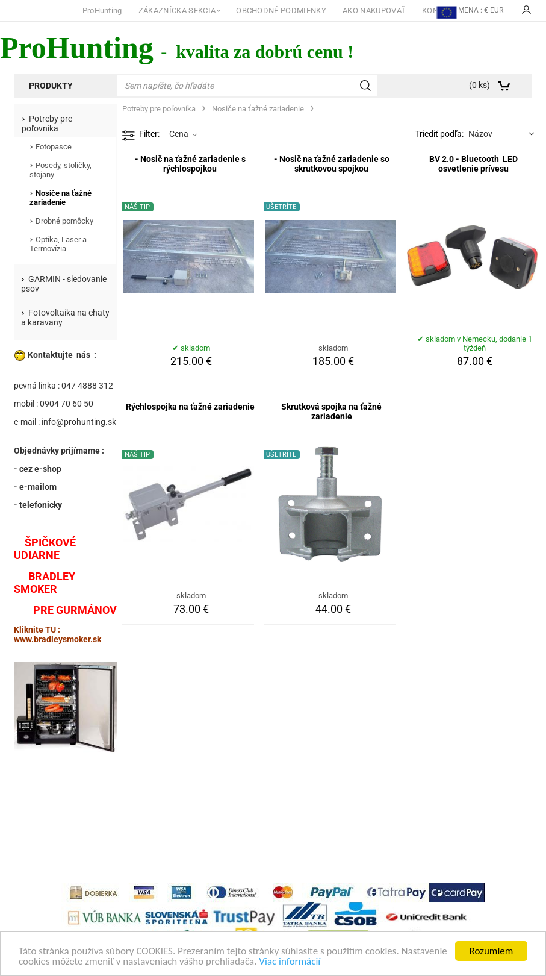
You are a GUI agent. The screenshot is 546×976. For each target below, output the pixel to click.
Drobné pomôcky (64, 220)
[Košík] (496, 86)
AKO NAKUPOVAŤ (374, 10)
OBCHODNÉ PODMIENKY (281, 10)
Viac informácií (289, 962)
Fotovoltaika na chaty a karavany (65, 317)
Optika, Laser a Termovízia (58, 244)
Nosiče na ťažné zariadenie (60, 198)
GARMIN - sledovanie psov (64, 283)
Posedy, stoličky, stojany (60, 170)
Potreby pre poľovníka (47, 123)
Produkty (51, 85)
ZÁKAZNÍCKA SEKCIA (177, 10)
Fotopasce (54, 146)
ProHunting (102, 10)
